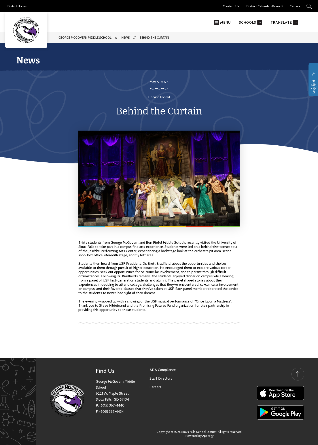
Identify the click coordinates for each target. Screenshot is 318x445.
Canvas (295, 6)
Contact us (313, 72)
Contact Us (231, 6)
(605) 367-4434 (111, 411)
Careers (155, 387)
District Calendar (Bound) (264, 6)
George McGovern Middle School (85, 38)
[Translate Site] (283, 22)
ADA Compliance (163, 370)
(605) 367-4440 (112, 405)
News (125, 38)
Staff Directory (161, 378)
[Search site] (309, 6)
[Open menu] (222, 22)
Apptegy (208, 434)
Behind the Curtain (154, 38)
